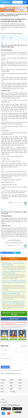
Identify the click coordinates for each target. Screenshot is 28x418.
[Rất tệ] (15, 203)
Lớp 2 (20, 388)
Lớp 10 (2, 383)
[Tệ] (18, 203)
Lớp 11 (20, 380)
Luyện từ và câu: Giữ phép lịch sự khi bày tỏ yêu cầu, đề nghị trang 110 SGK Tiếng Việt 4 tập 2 (14, 282)
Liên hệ (3, 399)
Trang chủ (3, 380)
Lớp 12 (11, 380)
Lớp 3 (11, 388)
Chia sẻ (3, 252)
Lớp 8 (20, 383)
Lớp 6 (11, 385)
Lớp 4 (2, 388)
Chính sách (4, 402)
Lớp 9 (11, 383)
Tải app (12, 391)
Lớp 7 (2, 385)
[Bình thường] (20, 203)
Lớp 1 (2, 391)
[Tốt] (23, 203)
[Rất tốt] (25, 203)
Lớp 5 (20, 385)
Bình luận (10, 252)
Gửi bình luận (5, 367)
